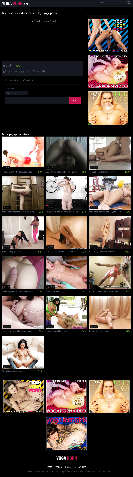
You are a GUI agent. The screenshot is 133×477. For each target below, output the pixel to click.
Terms (58, 467)
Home (49, 467)
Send (75, 100)
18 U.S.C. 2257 (80, 467)
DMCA (68, 467)
